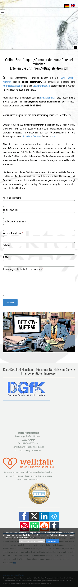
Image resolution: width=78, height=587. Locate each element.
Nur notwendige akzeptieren (31, 541)
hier (53, 136)
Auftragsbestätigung (12, 85)
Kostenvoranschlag (41, 85)
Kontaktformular (47, 97)
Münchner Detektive (32, 136)
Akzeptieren (53, 541)
